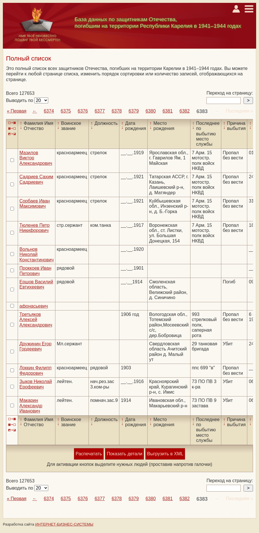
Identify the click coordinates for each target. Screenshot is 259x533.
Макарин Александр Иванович (30, 405)
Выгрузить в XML (165, 453)
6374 (49, 111)
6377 (100, 111)
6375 (66, 111)
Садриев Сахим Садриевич (36, 179)
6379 (134, 111)
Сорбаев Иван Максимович (34, 204)
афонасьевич (33, 306)
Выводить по (20, 100)
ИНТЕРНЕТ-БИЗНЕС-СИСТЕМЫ (64, 524)
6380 (151, 111)
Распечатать (89, 453)
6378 (117, 111)
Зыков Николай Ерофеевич (35, 384)
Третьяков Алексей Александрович (35, 319)
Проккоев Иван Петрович (35, 271)
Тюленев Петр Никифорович (34, 228)
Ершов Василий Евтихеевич (36, 284)
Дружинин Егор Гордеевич (35, 346)
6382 (185, 111)
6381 (167, 111)
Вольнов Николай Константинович (36, 254)
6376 (83, 111)
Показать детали (124, 453)
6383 (202, 111)
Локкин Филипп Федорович (35, 370)
